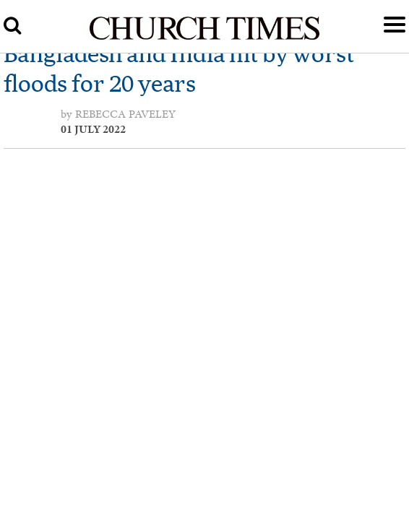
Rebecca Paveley (125, 114)
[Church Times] (204, 37)
